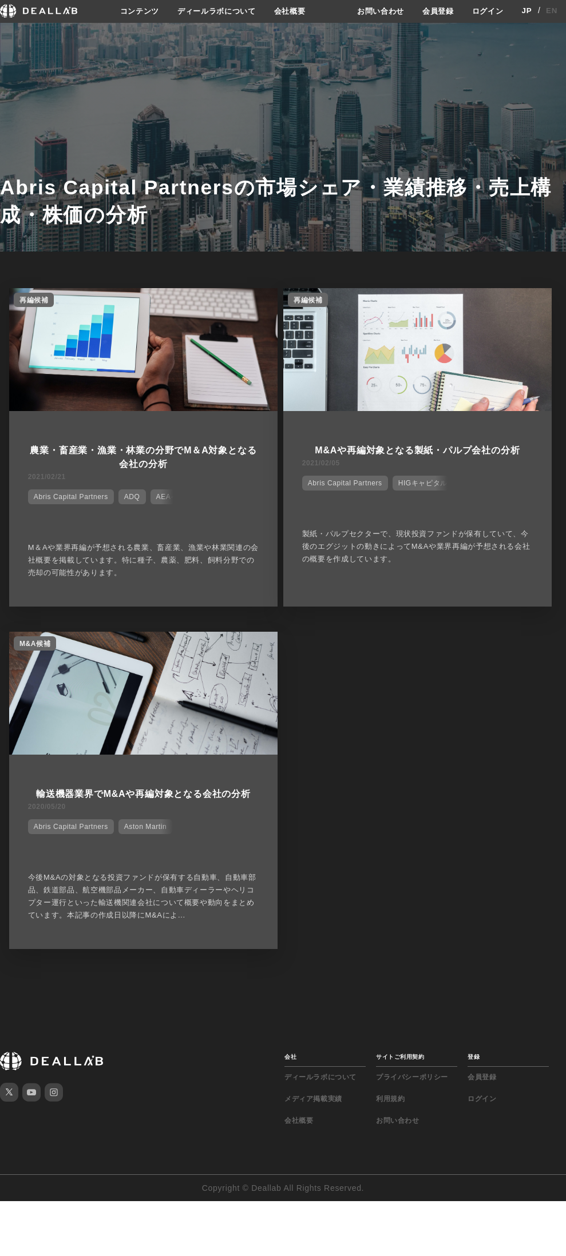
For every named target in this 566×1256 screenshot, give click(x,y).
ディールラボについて (213, 10)
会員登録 (435, 10)
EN (552, 10)
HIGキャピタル (425, 482)
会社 (290, 1055)
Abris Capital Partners (71, 496)
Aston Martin (145, 826)
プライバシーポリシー (412, 1076)
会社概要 (290, 10)
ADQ (132, 496)
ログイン (487, 10)
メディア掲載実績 (313, 1098)
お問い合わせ (374, 10)
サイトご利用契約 (400, 1055)
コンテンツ (131, 10)
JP (526, 10)
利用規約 (390, 1098)
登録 (474, 1055)
